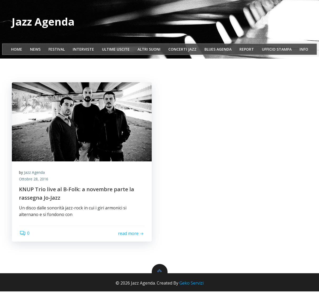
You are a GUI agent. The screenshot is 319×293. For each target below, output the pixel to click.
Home (16, 49)
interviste (83, 49)
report (246, 49)
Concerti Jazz (182, 49)
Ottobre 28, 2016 (34, 180)
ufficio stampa (277, 49)
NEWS (35, 49)
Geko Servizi (191, 284)
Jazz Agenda (35, 173)
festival (56, 49)
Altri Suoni (149, 49)
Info (304, 49)
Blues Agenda (218, 49)
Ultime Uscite (116, 49)
